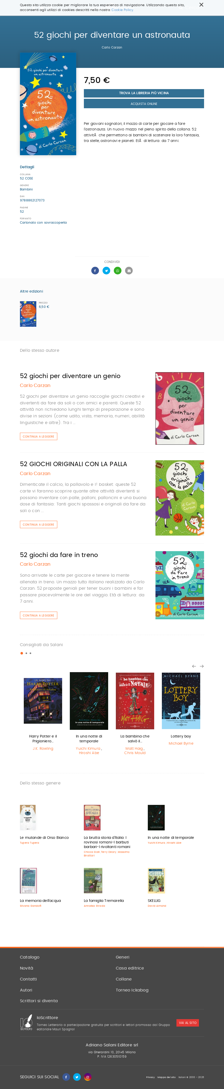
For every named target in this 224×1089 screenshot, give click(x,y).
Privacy (150, 1077)
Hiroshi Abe (89, 753)
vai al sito (187, 1022)
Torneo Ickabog (132, 990)
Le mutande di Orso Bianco (44, 838)
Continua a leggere (38, 436)
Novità (26, 968)
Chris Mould (134, 753)
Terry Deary (108, 852)
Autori (26, 990)
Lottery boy (181, 736)
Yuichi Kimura (88, 749)
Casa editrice (130, 968)
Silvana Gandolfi (30, 906)
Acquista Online (144, 103)
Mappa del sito (167, 1077)
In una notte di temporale (171, 838)
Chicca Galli (91, 852)
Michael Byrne (181, 743)
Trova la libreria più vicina (144, 93)
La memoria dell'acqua (40, 901)
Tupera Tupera (29, 843)
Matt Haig (134, 749)
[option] (43, 713)
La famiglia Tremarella (104, 901)
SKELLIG (154, 901)
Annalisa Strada (94, 906)
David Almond (157, 906)
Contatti (28, 979)
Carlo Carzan (112, 47)
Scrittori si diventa (39, 1001)
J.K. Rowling (43, 749)
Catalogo (30, 957)
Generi (122, 957)
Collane (124, 979)
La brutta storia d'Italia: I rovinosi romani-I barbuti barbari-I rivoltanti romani (107, 842)
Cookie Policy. (122, 10)
